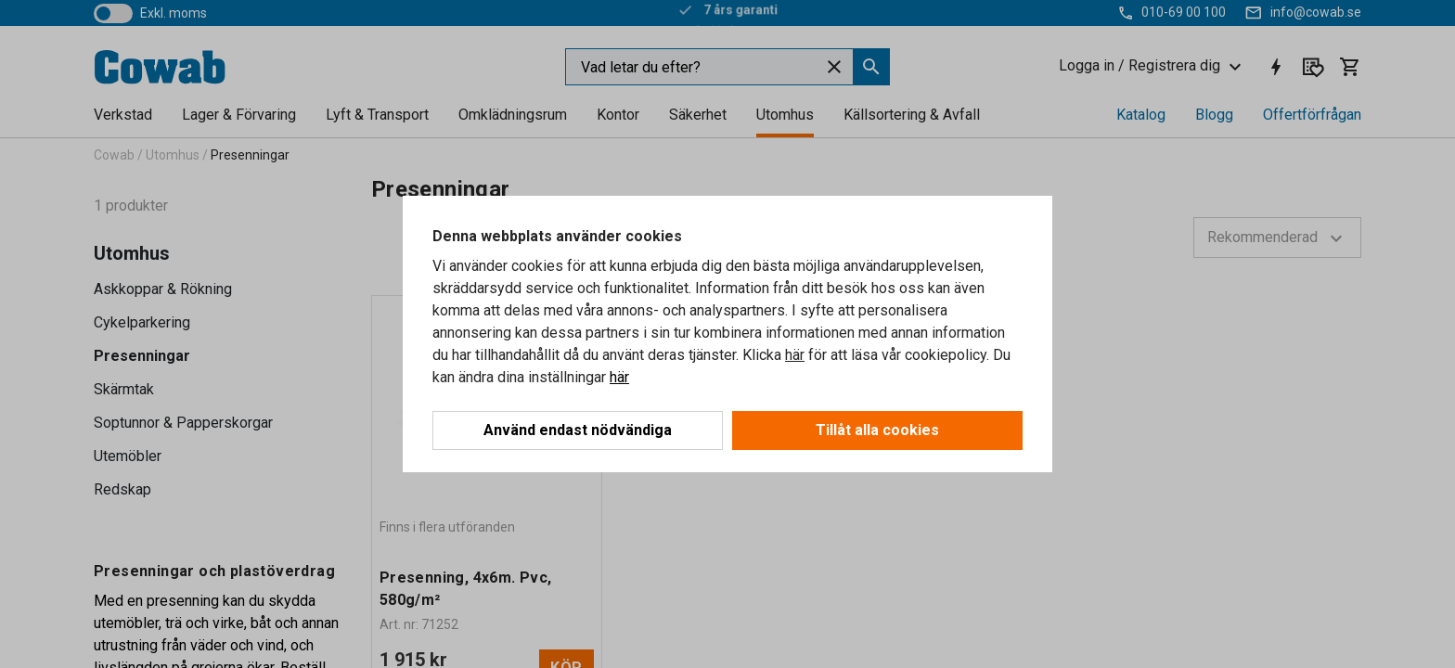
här (795, 355)
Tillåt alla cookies (877, 430)
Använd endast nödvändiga (577, 430)
